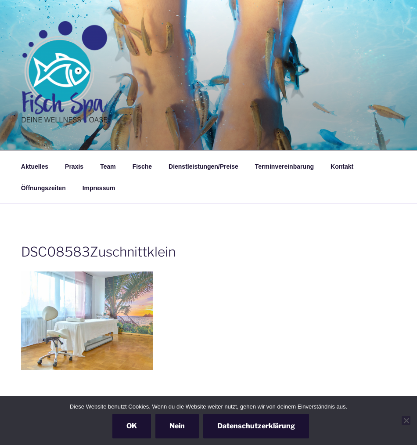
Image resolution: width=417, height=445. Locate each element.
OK (131, 426)
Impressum (99, 188)
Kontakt (342, 166)
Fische (142, 166)
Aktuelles (34, 166)
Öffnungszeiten (43, 188)
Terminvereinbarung (284, 166)
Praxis (74, 166)
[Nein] (406, 420)
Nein (177, 426)
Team (108, 166)
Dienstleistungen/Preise (203, 166)
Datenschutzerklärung (256, 426)
